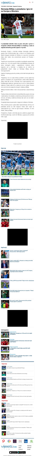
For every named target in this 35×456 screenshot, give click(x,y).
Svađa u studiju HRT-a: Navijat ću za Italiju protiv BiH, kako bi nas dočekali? (21, 261)
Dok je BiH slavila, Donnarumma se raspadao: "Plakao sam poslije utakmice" (22, 291)
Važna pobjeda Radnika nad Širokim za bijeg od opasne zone (20, 190)
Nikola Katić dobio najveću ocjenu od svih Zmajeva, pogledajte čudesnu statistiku (21, 271)
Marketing (29, 445)
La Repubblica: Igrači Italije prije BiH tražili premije (20, 349)
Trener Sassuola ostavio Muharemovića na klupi (20, 179)
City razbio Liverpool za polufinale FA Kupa (12, 176)
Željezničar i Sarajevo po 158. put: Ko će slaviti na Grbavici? (20, 210)
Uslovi (20, 447)
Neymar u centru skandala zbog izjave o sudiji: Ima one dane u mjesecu (21, 356)
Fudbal (10, 366)
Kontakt (28, 449)
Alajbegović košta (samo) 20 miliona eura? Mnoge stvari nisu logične (21, 200)
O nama (20, 445)
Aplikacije (29, 447)
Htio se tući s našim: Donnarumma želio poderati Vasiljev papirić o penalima (20, 301)
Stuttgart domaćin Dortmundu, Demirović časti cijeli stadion (21, 220)
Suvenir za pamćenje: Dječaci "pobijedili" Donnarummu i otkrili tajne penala (19, 251)
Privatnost (21, 449)
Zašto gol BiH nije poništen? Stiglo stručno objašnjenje (22, 280)
